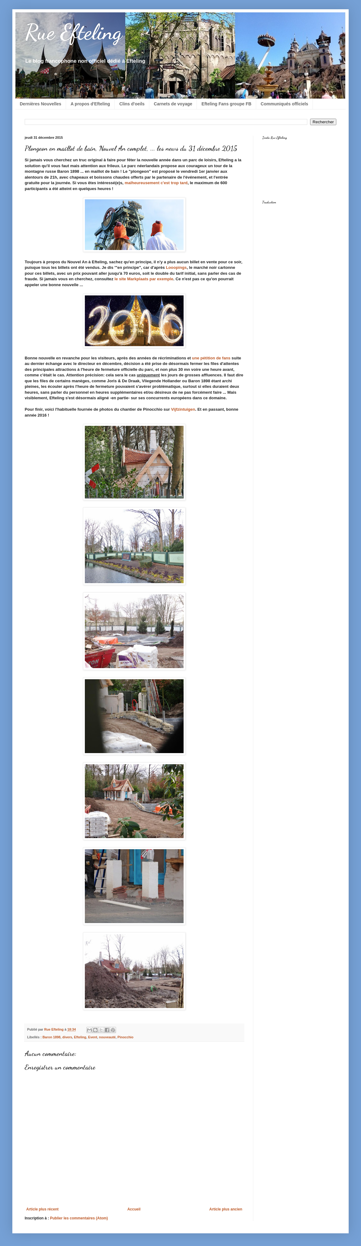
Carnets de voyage (173, 103)
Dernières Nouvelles (40, 103)
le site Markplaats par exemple (143, 279)
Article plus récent (42, 1209)
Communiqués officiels (284, 103)
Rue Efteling (73, 32)
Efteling (80, 1037)
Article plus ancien (225, 1209)
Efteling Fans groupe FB (226, 103)
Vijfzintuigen (183, 409)
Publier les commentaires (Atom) (79, 1218)
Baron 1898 (51, 1037)
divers (67, 1037)
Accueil (134, 1209)
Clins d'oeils (132, 103)
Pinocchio (126, 1037)
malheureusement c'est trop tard (156, 182)
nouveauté (107, 1037)
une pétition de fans (211, 358)
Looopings (176, 267)
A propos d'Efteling (90, 103)
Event (92, 1037)
